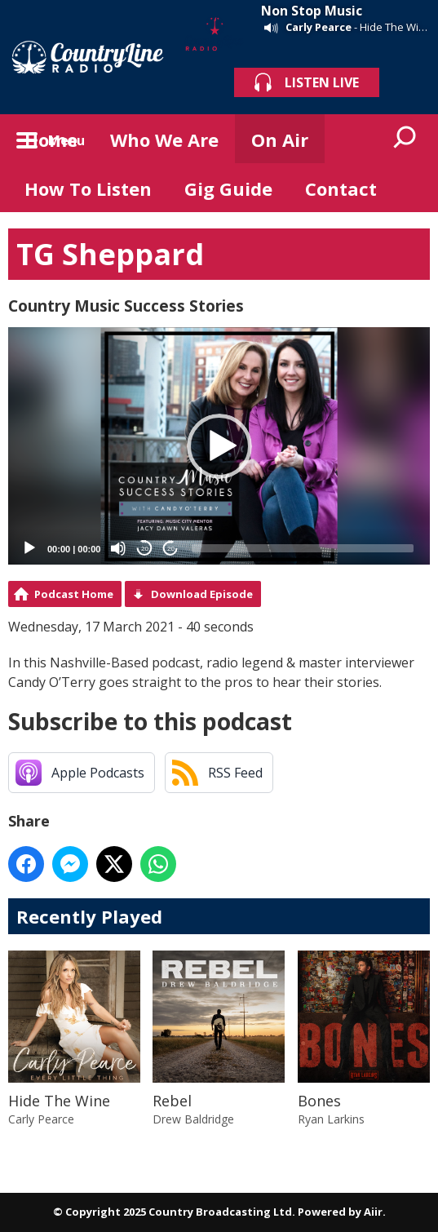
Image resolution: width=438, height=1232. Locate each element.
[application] (219, 446)
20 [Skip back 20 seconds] (144, 548)
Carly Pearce (318, 27)
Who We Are (164, 139)
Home (50, 139)
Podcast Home (73, 594)
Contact (341, 188)
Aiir (373, 1211)
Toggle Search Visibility (405, 138)
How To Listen (88, 188)
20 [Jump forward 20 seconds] (171, 548)
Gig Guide (228, 188)
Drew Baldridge (193, 1119)
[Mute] (118, 548)
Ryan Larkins (331, 1119)
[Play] (29, 548)
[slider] (303, 548)
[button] (219, 446)
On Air (279, 139)
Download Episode (202, 594)
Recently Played (89, 916)
